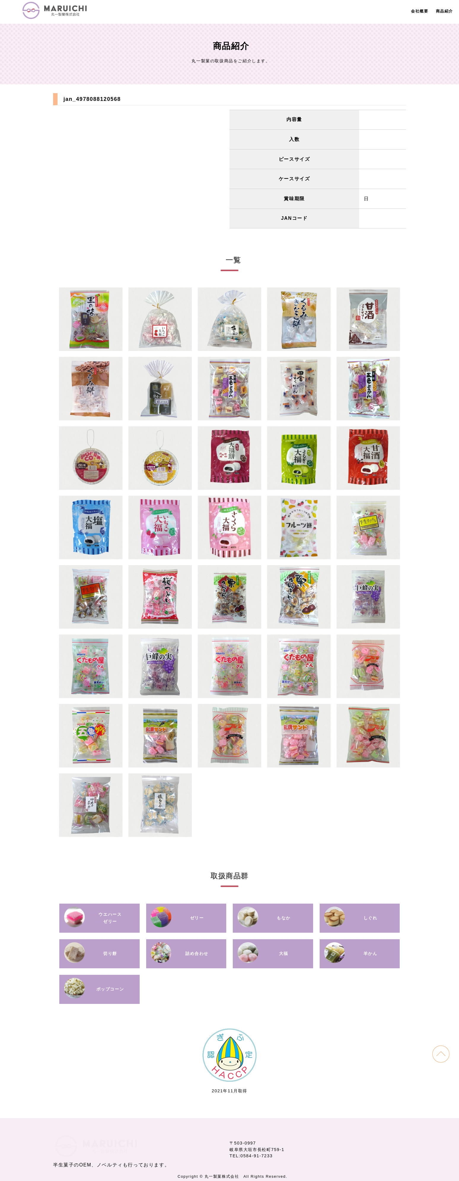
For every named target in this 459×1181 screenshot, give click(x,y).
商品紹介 (444, 11)
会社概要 (419, 11)
